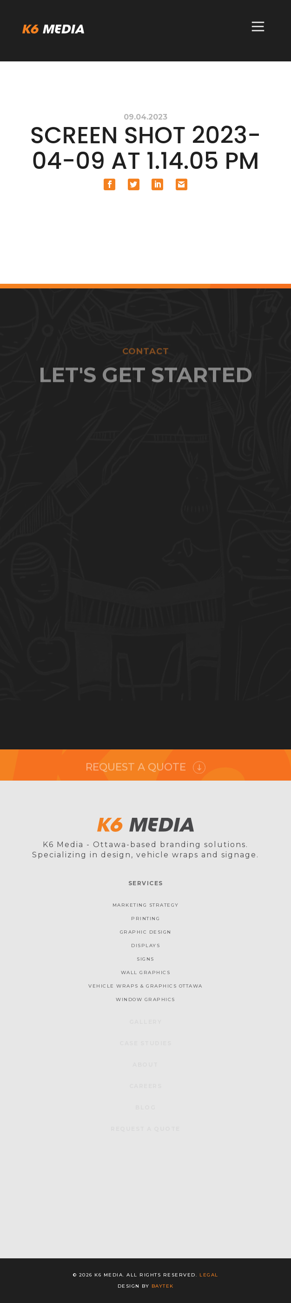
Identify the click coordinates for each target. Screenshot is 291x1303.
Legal (208, 1275)
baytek (163, 1286)
